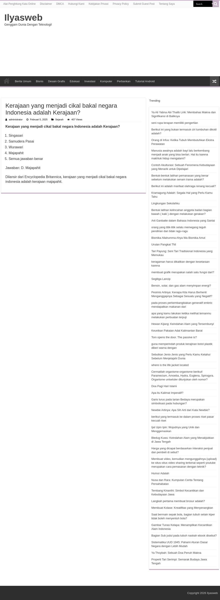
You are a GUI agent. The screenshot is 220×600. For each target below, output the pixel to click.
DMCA (60, 3)
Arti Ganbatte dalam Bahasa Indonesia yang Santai (183, 220)
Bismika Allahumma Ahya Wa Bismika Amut (178, 237)
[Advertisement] (137, 42)
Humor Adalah (160, 473)
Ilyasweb (23, 17)
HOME (6, 80)
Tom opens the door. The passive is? (174, 337)
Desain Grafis (56, 81)
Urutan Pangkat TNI (163, 244)
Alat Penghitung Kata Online (19, 3)
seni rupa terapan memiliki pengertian (174, 122)
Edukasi (74, 81)
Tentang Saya (166, 3)
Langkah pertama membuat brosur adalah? (178, 501)
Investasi (89, 81)
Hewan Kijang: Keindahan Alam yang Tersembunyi (182, 324)
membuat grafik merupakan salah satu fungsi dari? (182, 272)
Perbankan (123, 81)
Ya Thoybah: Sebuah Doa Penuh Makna (176, 552)
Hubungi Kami (76, 3)
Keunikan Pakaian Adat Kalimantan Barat (176, 330)
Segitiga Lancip (160, 279)
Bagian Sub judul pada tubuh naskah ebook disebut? (184, 535)
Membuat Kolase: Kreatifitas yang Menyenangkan (182, 507)
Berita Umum (23, 81)
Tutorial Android (145, 81)
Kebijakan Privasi (98, 3)
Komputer (106, 81)
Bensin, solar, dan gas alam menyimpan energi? (181, 285)
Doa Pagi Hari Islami (164, 386)
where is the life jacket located (169, 365)
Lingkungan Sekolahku (165, 203)
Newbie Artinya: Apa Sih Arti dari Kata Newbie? (180, 410)
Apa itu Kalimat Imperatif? (167, 392)
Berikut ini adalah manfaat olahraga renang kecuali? (183, 186)
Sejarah (59, 119)
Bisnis (39, 81)
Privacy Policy (121, 3)
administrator (16, 119)
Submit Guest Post (143, 3)
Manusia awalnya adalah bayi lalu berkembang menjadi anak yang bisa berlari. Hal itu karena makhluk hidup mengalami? (180, 154)
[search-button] (215, 4)
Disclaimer (46, 3)
